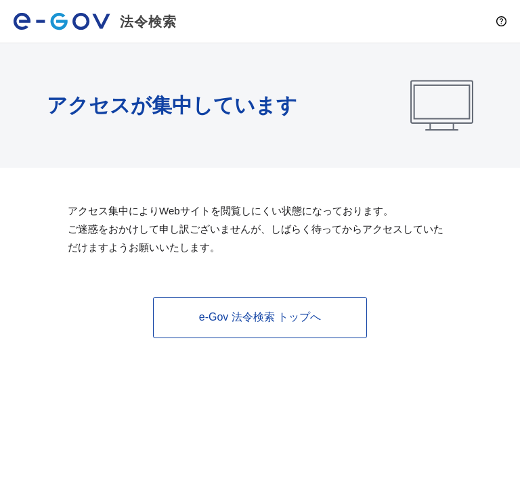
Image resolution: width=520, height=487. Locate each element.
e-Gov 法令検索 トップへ (260, 317)
